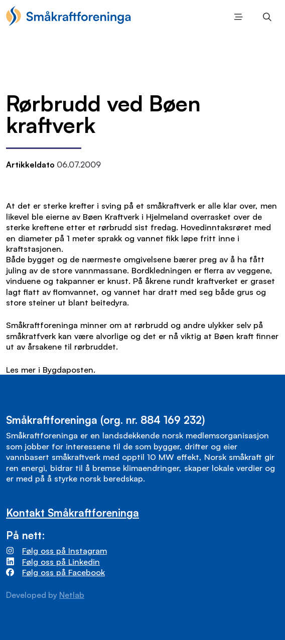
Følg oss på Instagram (64, 550)
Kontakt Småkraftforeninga (72, 512)
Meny (236, 17)
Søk (264, 17)
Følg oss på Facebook (63, 572)
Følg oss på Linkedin (61, 561)
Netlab (71, 595)
